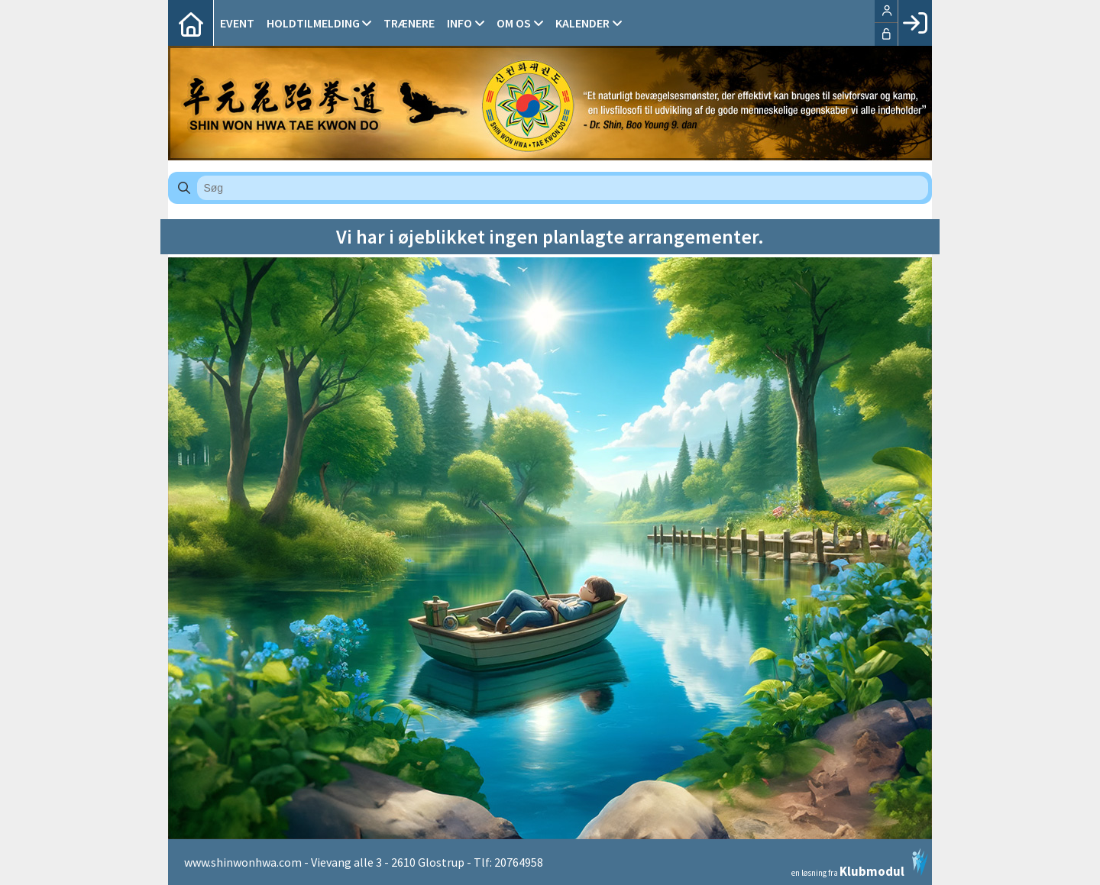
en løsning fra (859, 862)
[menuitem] (191, 23)
